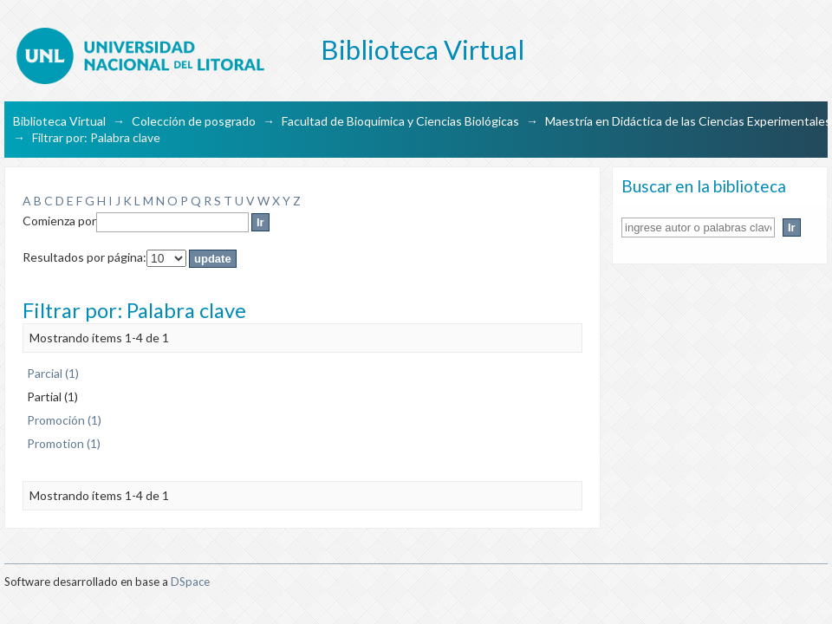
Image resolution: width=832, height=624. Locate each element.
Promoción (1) (64, 420)
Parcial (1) (53, 373)
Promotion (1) (64, 443)
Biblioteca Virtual (59, 121)
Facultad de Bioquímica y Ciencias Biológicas (400, 121)
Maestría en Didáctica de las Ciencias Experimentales (688, 121)
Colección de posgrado (194, 121)
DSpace (190, 581)
